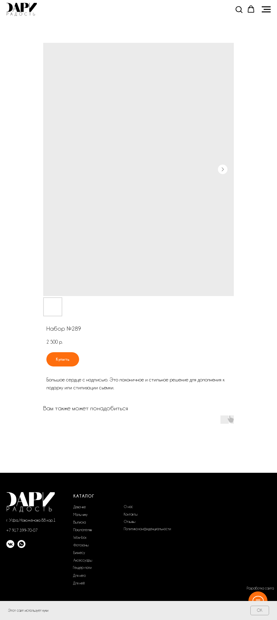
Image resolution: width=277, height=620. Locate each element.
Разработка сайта (260, 588)
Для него (79, 575)
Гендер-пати (82, 568)
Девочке (79, 507)
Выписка (79, 522)
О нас (128, 507)
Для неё (79, 583)
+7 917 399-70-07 (21, 530)
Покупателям (82, 530)
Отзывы (129, 522)
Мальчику (80, 515)
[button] (239, 9)
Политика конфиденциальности (147, 529)
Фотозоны (81, 545)
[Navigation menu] (266, 9)
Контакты (131, 514)
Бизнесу (79, 553)
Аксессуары (82, 560)
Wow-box (79, 537)
